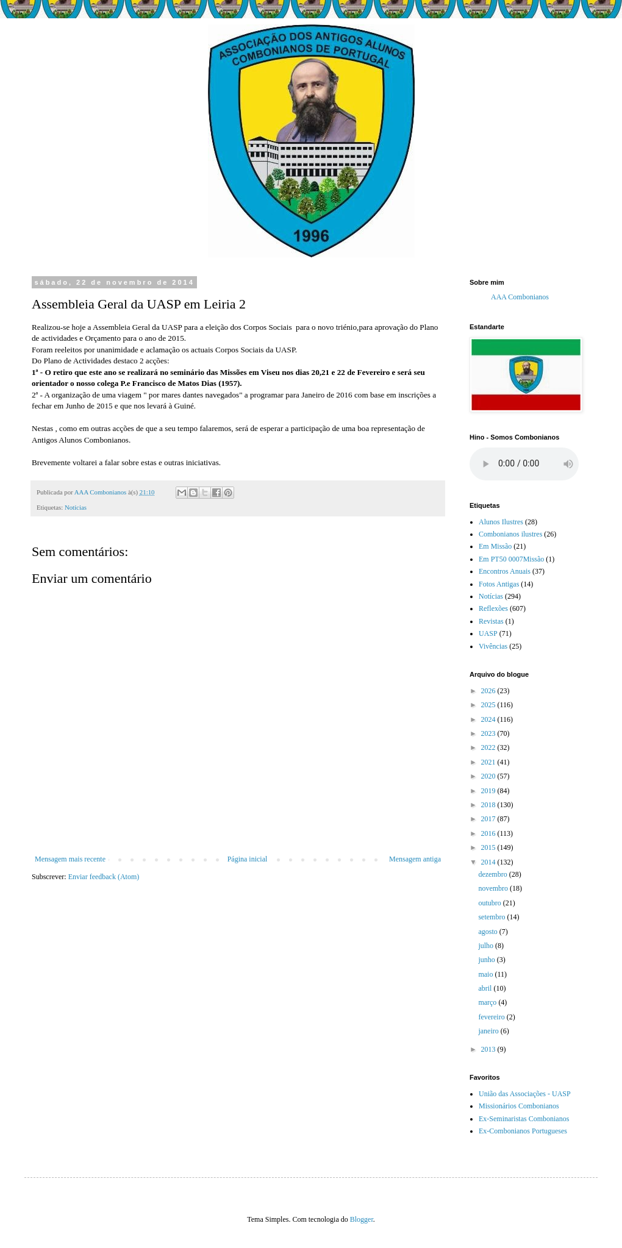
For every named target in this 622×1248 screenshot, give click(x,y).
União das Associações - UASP (525, 1093)
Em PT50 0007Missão (511, 559)
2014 (489, 862)
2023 (489, 733)
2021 (489, 762)
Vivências (493, 646)
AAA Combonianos (520, 297)
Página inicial (247, 859)
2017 (489, 819)
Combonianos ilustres (510, 534)
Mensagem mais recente (70, 859)
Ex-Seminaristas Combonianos (524, 1118)
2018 (489, 805)
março (488, 1002)
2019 (489, 790)
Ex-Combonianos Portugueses (523, 1131)
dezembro (493, 874)
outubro (490, 903)
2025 (489, 705)
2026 (489, 690)
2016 (489, 833)
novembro (494, 888)
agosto (488, 931)
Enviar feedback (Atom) (104, 876)
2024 (489, 719)
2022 (489, 747)
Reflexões (493, 608)
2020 (489, 776)
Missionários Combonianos (519, 1106)
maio (486, 974)
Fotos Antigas (499, 584)
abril (485, 988)
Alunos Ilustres (501, 522)
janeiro (489, 1031)
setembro (492, 917)
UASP (488, 633)
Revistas (491, 621)
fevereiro (492, 1017)
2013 (489, 1049)
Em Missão (495, 546)
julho (486, 945)
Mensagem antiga (415, 859)
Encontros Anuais (505, 571)
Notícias (76, 507)
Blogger (361, 1219)
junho (487, 959)
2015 (489, 847)
